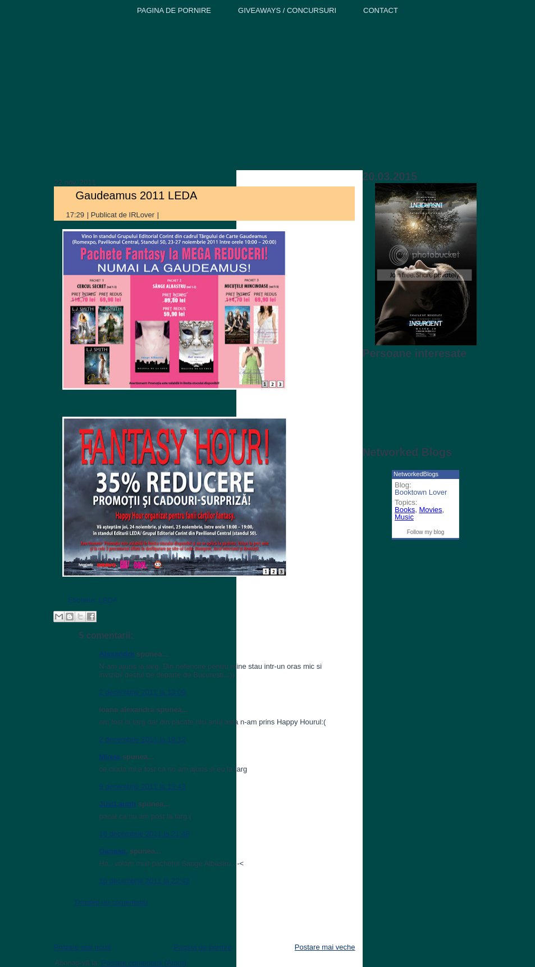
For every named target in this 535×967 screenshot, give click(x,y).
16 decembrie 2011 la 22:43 (144, 881)
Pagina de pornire (203, 947)
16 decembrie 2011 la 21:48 (144, 833)
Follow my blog (426, 532)
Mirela (109, 756)
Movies (430, 509)
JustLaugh (117, 804)
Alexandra (116, 654)
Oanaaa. (113, 851)
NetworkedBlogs (416, 474)
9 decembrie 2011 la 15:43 (142, 786)
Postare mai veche (325, 947)
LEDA (108, 600)
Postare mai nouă (82, 947)
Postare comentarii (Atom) (144, 963)
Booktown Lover (421, 492)
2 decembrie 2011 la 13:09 (142, 692)
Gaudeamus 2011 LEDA (136, 195)
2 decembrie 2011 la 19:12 (142, 739)
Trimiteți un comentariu (111, 902)
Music (404, 517)
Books (405, 509)
